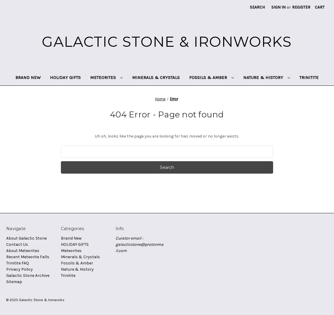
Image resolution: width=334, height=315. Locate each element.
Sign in (278, 7)
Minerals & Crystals (156, 77)
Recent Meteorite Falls (27, 256)
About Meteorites (22, 250)
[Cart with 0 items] (320, 7)
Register (301, 7)
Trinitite (309, 77)
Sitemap (14, 281)
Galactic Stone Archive (27, 275)
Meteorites (106, 77)
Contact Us (17, 244)
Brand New (27, 77)
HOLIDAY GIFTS (65, 77)
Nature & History (266, 77)
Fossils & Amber (211, 77)
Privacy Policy (19, 269)
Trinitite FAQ (17, 263)
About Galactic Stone (26, 238)
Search (257, 7)
